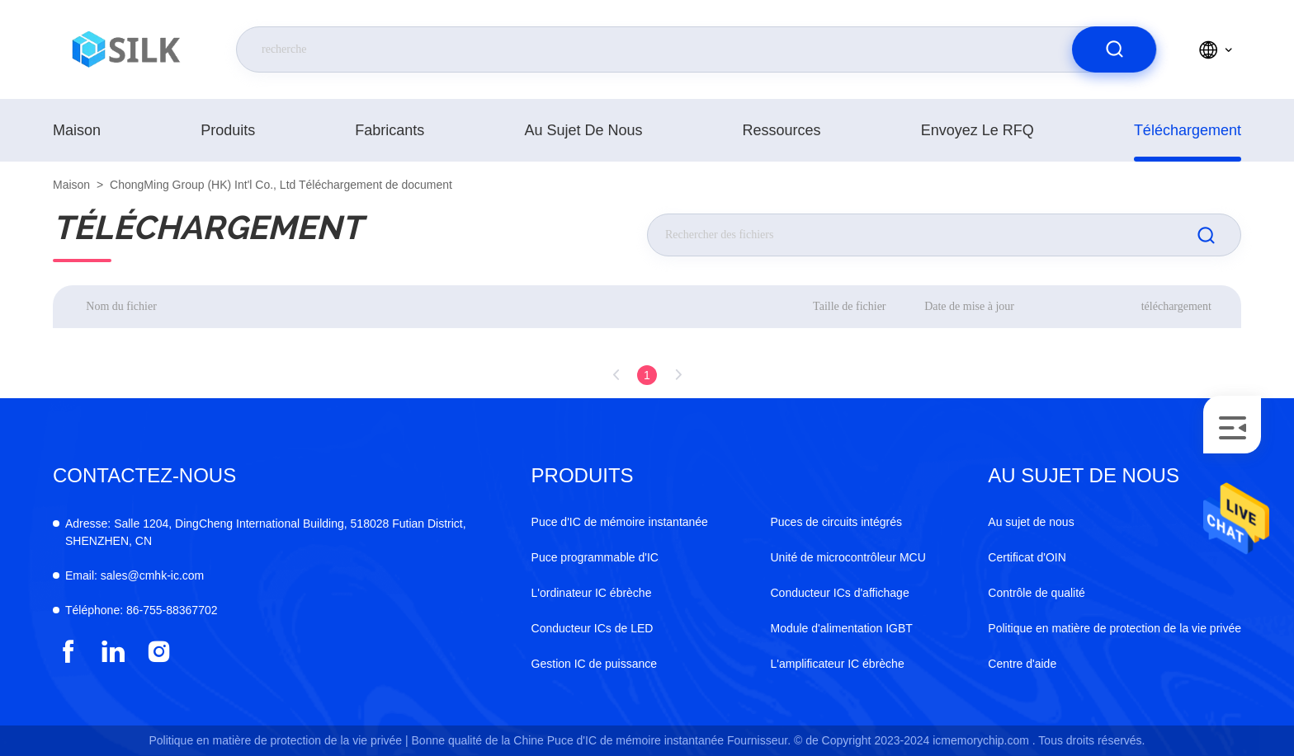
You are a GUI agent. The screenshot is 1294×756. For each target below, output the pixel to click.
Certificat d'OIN (1026, 557)
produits (228, 130)
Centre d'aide (1022, 663)
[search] (1114, 49)
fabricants (389, 130)
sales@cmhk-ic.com (134, 575)
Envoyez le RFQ (977, 130)
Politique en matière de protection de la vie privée (1114, 628)
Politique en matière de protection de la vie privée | (278, 740)
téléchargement (1187, 130)
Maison (77, 130)
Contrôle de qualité (1036, 592)
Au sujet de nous (583, 130)
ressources (782, 130)
